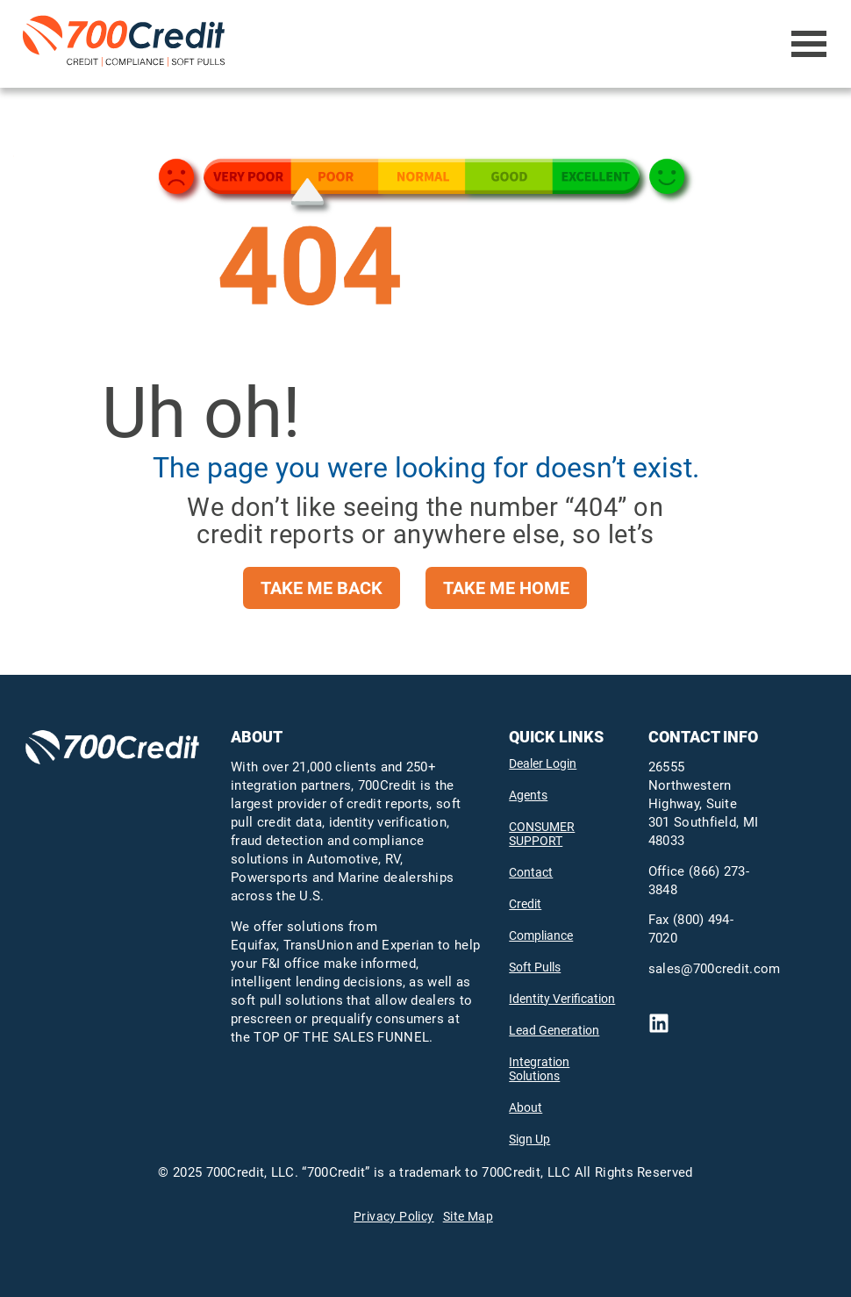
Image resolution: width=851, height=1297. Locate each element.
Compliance (541, 935)
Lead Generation (554, 1030)
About (525, 1107)
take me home (506, 587)
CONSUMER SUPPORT (542, 834)
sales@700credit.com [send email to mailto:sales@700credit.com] (714, 969)
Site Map (468, 1216)
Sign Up (529, 1139)
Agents (528, 795)
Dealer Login (542, 763)
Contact (531, 872)
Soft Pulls (535, 967)
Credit (525, 904)
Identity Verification (562, 999)
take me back (322, 587)
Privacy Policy (394, 1216)
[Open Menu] (809, 44)
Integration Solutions (539, 1069)
